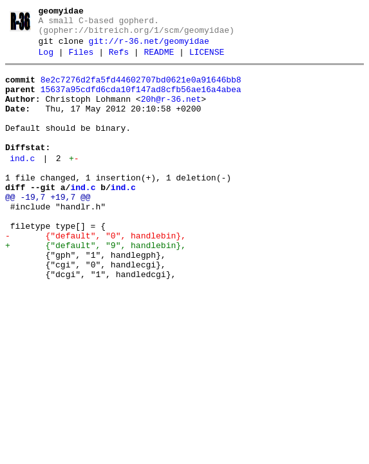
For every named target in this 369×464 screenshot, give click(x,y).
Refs (119, 61)
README (159, 61)
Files (80, 61)
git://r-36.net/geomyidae (149, 48)
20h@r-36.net (171, 114)
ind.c (22, 185)
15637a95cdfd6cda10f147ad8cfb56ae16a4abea (141, 102)
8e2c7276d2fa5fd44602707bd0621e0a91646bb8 (141, 91)
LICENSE (207, 61)
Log (46, 61)
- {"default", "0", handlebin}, (95, 276)
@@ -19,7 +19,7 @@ (48, 229)
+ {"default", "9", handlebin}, (95, 287)
